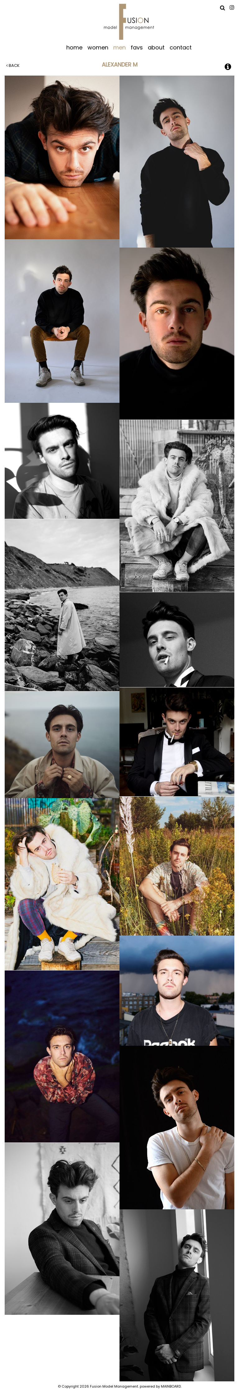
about (156, 47)
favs (137, 47)
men (119, 47)
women (97, 47)
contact (181, 47)
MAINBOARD (171, 1386)
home (74, 47)
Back (13, 65)
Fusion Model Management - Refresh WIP (129, 22)
